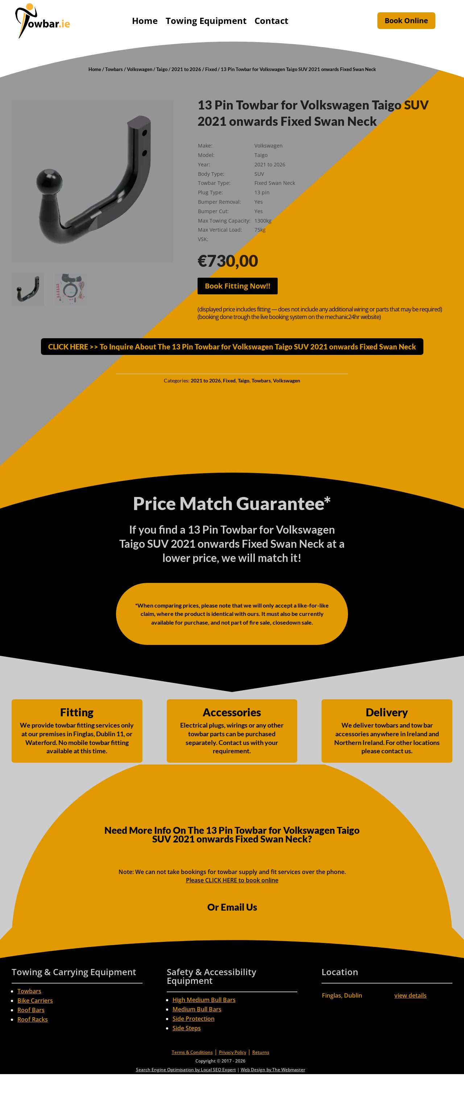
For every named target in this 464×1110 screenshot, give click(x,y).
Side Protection (194, 1019)
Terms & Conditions (192, 1052)
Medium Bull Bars (197, 1009)
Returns (260, 1052)
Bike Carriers (35, 1001)
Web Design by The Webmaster (273, 1069)
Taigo (161, 69)
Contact (271, 20)
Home (145, 20)
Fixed (211, 69)
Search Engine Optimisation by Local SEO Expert (186, 1069)
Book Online (406, 20)
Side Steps (187, 1028)
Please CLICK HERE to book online (232, 880)
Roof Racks (32, 1019)
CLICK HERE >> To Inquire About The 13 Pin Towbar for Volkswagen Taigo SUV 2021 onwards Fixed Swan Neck (232, 346)
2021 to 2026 (186, 69)
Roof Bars (31, 1010)
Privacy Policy (232, 1052)
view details (410, 995)
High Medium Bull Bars (204, 1000)
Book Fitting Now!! (237, 286)
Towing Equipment (206, 20)
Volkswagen (139, 69)
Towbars (114, 69)
